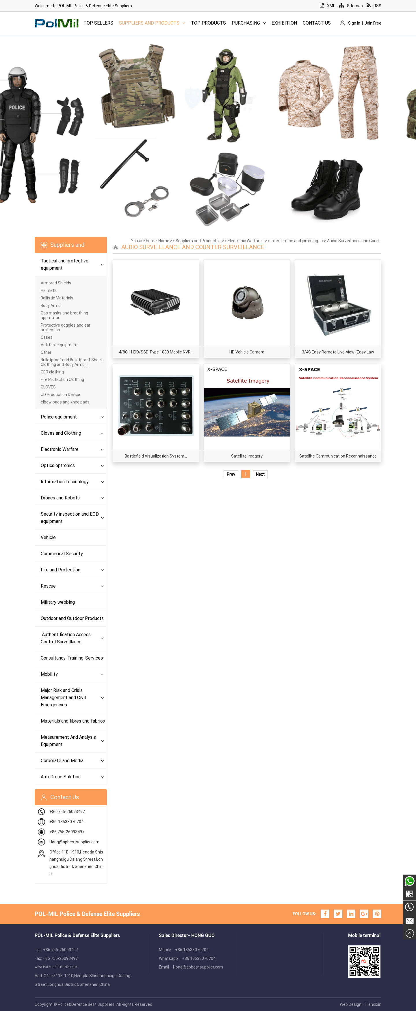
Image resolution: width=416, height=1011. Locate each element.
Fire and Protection (60, 570)
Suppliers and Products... (198, 240)
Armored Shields (56, 283)
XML (327, 5)
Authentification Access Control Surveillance (66, 638)
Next (260, 474)
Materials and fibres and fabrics (73, 721)
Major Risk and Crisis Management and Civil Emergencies (63, 698)
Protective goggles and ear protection (65, 327)
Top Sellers (98, 23)
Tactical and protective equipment (64, 264)
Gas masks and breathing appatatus (64, 315)
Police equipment (59, 417)
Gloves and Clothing (61, 433)
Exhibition (284, 23)
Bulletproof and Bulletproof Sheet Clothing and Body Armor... (72, 362)
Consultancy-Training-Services (72, 658)
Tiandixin (373, 1004)
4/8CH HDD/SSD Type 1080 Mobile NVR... (156, 352)
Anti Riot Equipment (59, 344)
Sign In (354, 23)
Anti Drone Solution (61, 776)
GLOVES (48, 387)
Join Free (373, 23)
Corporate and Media (62, 760)
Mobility (49, 674)
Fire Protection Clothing (62, 379)
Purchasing (249, 23)
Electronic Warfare (60, 449)
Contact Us (317, 23)
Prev (231, 474)
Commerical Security (62, 553)
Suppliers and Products (152, 23)
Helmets (49, 290)
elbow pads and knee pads (65, 402)
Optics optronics (58, 465)
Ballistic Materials (57, 298)
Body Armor (51, 305)
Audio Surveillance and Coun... (354, 240)
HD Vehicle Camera (246, 352)
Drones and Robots (60, 498)
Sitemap (351, 5)
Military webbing (58, 602)
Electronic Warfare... (246, 240)
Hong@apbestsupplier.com (74, 842)
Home (163, 240)
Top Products (208, 23)
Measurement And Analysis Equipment (68, 740)
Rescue (48, 586)
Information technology (65, 481)
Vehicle (48, 537)
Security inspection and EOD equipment (70, 517)
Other (46, 352)
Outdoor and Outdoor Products (72, 618)
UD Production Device (60, 394)
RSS (374, 5)
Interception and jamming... (296, 240)
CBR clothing (52, 372)
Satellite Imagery (247, 456)
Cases (47, 337)
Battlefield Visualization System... (156, 456)
